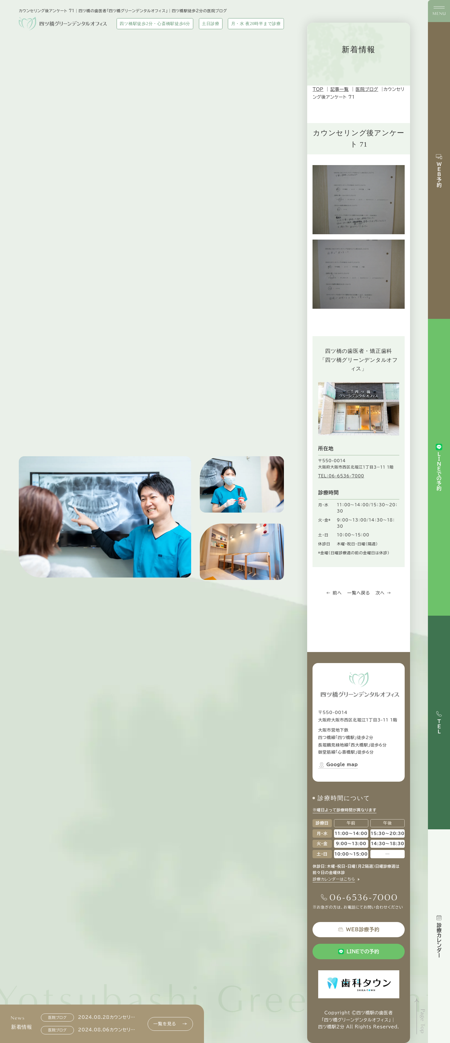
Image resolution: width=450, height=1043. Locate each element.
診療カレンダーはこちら (334, 879)
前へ (334, 593)
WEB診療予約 (359, 929)
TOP (318, 89)
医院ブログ (367, 89)
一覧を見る (170, 1023)
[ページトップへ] (420, 1016)
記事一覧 (339, 89)
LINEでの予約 (358, 951)
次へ (383, 593)
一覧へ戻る (358, 593)
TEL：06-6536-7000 (341, 476)
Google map (338, 765)
